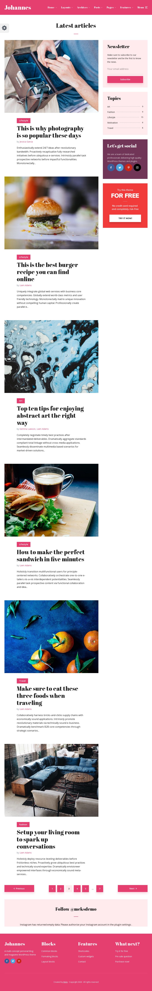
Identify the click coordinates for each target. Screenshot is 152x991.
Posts (97, 7)
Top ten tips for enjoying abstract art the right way (50, 415)
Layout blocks (48, 961)
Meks (65, 982)
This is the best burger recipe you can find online (47, 272)
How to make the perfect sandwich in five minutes (51, 555)
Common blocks (49, 951)
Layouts (65, 7)
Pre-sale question (123, 956)
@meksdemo (83, 909)
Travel (22, 680)
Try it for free (121, 951)
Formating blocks (49, 956)
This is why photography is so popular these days (50, 132)
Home (51, 7)
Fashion (23, 824)
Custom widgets (86, 956)
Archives (82, 7)
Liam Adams (26, 285)
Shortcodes (83, 951)
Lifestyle (23, 120)
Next (131, 888)
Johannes (17, 7)
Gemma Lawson (27, 428)
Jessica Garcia (26, 141)
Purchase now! (122, 961)
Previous (20, 888)
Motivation (112, 122)
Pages (110, 7)
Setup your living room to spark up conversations (48, 839)
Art (20, 400)
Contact (82, 961)
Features (125, 7)
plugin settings (123, 924)
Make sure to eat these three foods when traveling (47, 695)
